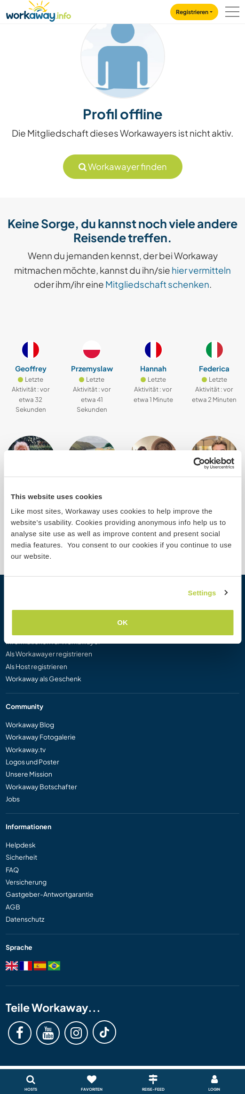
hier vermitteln (201, 270)
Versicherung (26, 882)
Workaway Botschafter (41, 786)
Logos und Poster (32, 761)
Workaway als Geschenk (43, 678)
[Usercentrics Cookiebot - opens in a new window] (193, 463)
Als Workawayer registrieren (49, 653)
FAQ (12, 869)
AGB (13, 906)
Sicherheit (21, 857)
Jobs (13, 798)
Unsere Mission (29, 774)
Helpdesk (21, 844)
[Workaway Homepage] (38, 9)
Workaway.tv (26, 749)
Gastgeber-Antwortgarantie (50, 894)
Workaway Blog (30, 724)
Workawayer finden (123, 166)
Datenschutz (25, 919)
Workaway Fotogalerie (41, 736)
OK (122, 622)
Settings (202, 593)
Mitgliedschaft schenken (157, 284)
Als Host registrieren (36, 666)
